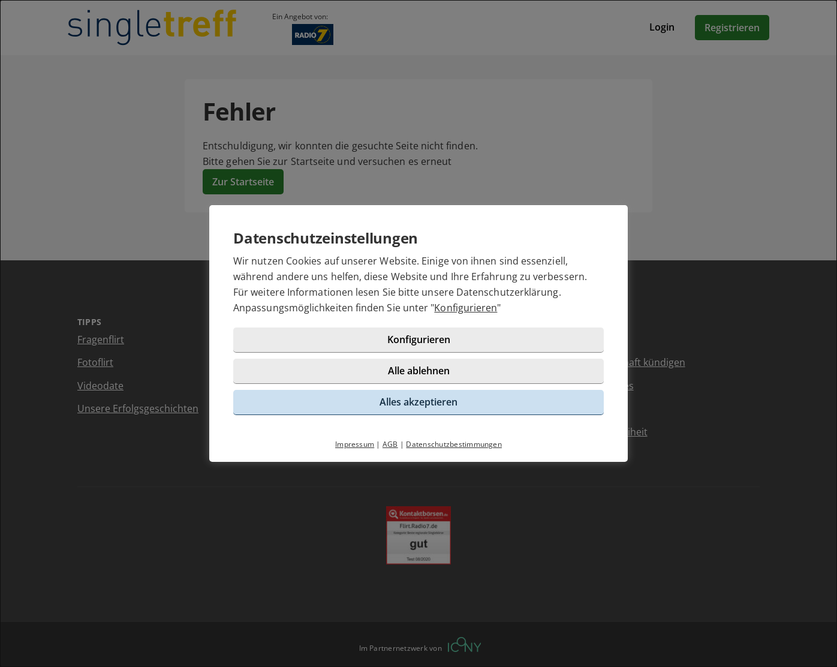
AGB (390, 444)
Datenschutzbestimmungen (454, 444)
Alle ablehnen (419, 370)
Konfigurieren (465, 307)
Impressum (354, 444)
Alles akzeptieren (418, 401)
